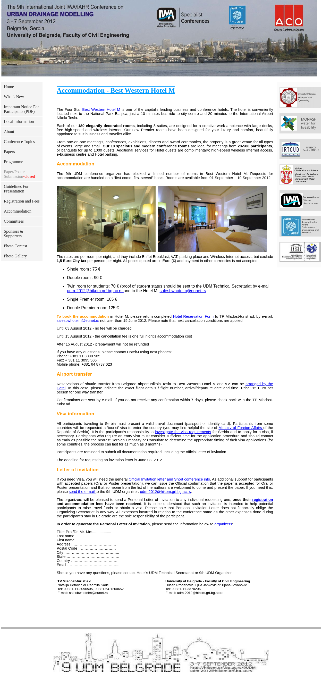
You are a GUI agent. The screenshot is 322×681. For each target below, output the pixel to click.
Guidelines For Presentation (16, 188)
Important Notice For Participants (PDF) (21, 109)
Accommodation (17, 211)
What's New (14, 97)
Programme (13, 161)
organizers (223, 524)
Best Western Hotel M (101, 109)
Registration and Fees (22, 201)
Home (9, 87)
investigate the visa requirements (183, 432)
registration (262, 500)
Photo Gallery (15, 256)
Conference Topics (19, 141)
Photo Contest (15, 246)
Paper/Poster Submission (19, 174)
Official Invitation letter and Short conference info (169, 479)
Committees (14, 221)
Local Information (19, 121)
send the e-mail (82, 492)
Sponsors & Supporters (13, 233)
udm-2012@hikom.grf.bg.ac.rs (95, 291)
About (9, 131)
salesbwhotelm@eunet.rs (183, 291)
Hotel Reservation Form (193, 316)
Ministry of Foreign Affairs (240, 428)
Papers (9, 151)
